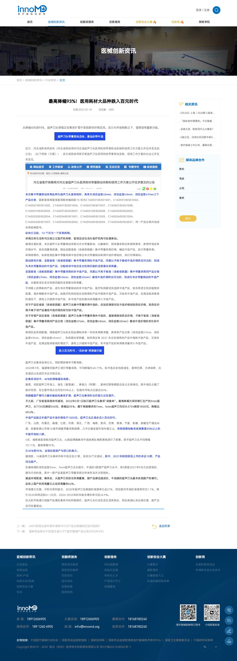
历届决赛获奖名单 (158, 581)
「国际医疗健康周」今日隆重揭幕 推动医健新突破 (198, 121)
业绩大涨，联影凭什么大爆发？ (197, 129)
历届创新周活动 (205, 564)
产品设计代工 (112, 581)
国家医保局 (98, 640)
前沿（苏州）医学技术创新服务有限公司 (74, 647)
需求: (182, 198)
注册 (207, 10)
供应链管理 (111, 564)
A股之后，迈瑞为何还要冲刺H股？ (198, 137)
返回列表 (161, 526)
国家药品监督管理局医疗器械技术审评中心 (134, 640)
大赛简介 (152, 564)
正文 (62, 80)
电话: (182, 178)
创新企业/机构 (25, 581)
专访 (19, 592)
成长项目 (67, 581)
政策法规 (22, 570)
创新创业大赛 (25, 586)
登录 (199, 10)
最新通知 (152, 570)
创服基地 (109, 586)
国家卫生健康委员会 (177, 640)
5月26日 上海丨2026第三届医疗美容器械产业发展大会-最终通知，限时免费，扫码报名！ (198, 113)
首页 (19, 80)
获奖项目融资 (70, 564)
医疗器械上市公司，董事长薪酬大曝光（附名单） (198, 145)
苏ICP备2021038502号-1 (115, 647)
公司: (182, 188)
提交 (188, 218)
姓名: (182, 169)
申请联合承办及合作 (208, 570)
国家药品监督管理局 (74, 640)
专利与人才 (111, 575)
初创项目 (67, 575)
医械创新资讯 (33, 80)
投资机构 (67, 592)
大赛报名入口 (155, 575)
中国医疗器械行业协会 (44, 640)
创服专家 (67, 586)
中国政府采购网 (203, 640)
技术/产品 (23, 575)
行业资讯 (50, 80)
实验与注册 (111, 570)
